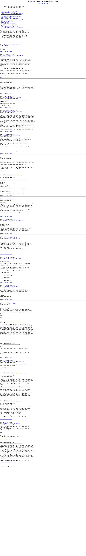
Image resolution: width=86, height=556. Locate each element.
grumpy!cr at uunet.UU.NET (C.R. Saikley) (11, 409)
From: (1, 52)
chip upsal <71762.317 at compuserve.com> (11, 503)
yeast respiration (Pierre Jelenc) (8, 17)
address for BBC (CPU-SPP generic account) (10, 21)
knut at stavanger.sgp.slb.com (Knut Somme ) (12, 52)
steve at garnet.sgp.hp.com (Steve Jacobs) (12, 306)
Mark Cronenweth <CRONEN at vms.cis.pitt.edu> (12, 527)
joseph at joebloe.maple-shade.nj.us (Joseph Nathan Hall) (15, 443)
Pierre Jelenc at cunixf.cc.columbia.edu (11, 160)
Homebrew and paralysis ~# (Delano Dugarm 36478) (11, 16)
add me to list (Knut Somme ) (7, 12)
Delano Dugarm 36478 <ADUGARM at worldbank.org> (13, 131)
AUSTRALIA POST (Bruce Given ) (8, 25)
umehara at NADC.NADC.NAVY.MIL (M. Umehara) (12, 282)
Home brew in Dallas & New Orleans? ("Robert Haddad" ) (12, 15)
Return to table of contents (6, 60)
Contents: (2, 11)
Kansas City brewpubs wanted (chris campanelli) (11, 27)
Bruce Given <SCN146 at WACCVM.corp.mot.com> (12, 361)
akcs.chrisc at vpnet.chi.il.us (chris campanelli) (13, 429)
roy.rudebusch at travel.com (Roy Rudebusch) (12, 207)
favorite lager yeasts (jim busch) (8, 24)
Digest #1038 (45, 3)
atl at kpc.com (6, 187)
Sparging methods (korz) (6, 20)
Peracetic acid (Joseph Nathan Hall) (8, 28)
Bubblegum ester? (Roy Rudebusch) (8, 29)
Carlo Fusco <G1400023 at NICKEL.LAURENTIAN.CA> (13, 65)
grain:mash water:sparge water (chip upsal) (10, 30)
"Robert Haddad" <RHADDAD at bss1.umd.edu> (12, 115)
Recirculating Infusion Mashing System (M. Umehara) (12, 22)
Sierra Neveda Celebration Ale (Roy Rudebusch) (11, 19)
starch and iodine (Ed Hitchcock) (8, 14)
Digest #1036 (40, 3)
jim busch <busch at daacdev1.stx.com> (11, 340)
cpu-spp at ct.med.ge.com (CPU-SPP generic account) (14, 261)
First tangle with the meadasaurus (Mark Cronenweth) (12, 31)
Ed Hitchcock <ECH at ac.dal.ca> (9, 96)
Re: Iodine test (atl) (5, 18)
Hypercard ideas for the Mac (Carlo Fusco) (10, 13)
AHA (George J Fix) (5, 26)
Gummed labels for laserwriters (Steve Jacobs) (11, 23)
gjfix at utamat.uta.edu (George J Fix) (11, 382)
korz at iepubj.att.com (8, 237)
